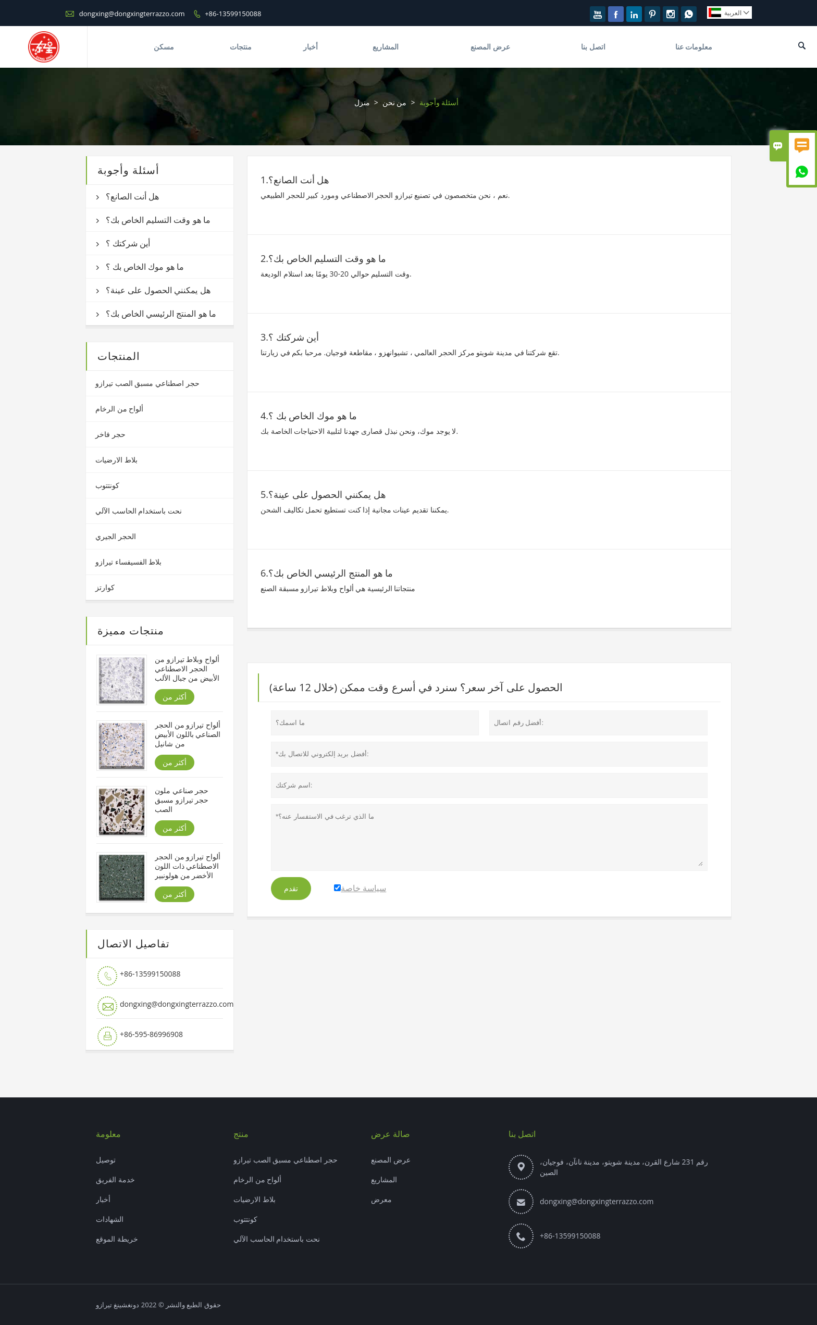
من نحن (394, 102)
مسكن (164, 47)
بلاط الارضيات (116, 460)
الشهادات (109, 1219)
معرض (381, 1199)
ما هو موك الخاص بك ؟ (145, 266)
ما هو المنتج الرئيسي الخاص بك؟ (161, 313)
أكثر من (175, 697)
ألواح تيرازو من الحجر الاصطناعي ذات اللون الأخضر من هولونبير (187, 866)
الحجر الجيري (115, 536)
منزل (362, 102)
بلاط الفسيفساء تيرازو (128, 562)
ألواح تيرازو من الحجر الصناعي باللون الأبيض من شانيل (187, 734)
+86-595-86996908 (151, 1034)
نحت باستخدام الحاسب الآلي (138, 511)
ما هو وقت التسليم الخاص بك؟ (158, 220)
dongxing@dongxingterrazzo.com (132, 13)
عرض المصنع (490, 47)
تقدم (291, 888)
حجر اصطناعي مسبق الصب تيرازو (147, 383)
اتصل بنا (593, 47)
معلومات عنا (694, 47)
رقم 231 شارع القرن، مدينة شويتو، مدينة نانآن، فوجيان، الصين (624, 1167)
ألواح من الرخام (119, 409)
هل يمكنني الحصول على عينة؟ (158, 290)
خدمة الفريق (115, 1179)
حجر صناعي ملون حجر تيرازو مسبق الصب (181, 800)
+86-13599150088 (233, 13)
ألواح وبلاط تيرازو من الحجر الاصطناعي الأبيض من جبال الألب (187, 669)
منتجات (241, 47)
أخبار (310, 47)
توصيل (106, 1160)
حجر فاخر (110, 434)
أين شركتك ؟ (128, 243)
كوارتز (105, 587)
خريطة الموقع (117, 1239)
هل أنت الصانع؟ (132, 196)
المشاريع (386, 47)
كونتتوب (107, 485)
